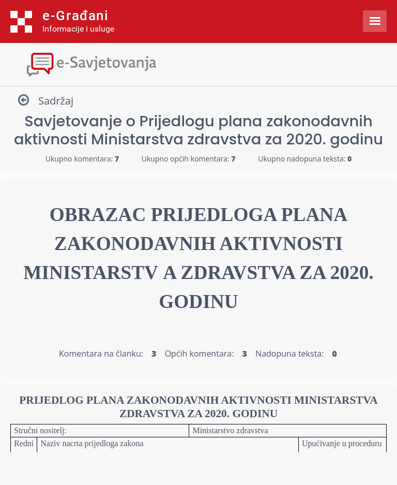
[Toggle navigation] (198, 63)
